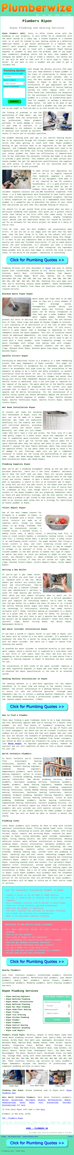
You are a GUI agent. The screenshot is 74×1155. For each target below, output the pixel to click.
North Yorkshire (52, 1097)
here (43, 1110)
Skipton (41, 1100)
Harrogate (30, 1100)
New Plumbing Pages (14, 1136)
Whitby (5, 1100)
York (41, 1103)
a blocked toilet (29, 531)
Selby (22, 1103)
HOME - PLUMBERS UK (37, 1128)
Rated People (14, 744)
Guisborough (17, 1100)
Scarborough (52, 1103)
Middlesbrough (9, 1103)
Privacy (70, 1136)
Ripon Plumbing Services (20, 991)
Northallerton (55, 1100)
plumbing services (52, 779)
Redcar (67, 1100)
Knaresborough (9, 1105)
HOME (37, 15)
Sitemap (3, 1136)
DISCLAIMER (67, 15)
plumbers (37, 120)
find (10, 975)
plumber (19, 52)
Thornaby (66, 1103)
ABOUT (50, 15)
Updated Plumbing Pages (30, 1136)
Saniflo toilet (9, 382)
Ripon (48, 268)
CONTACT (57, 15)
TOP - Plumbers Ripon (12, 1118)
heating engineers (41, 785)
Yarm (23, 1105)
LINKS (44, 15)
